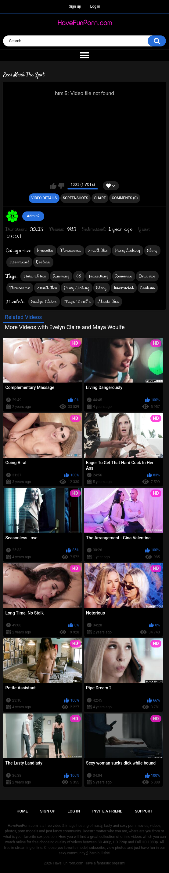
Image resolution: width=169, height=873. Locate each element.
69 (78, 276)
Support (144, 811)
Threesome (70, 250)
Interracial (19, 262)
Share (100, 198)
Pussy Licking (127, 250)
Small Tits (98, 250)
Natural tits (34, 276)
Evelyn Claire (44, 301)
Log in (95, 6)
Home (22, 811)
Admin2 (33, 216)
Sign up (75, 6)
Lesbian (43, 262)
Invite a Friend (107, 811)
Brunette (45, 250)
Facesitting (98, 276)
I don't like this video (61, 186)
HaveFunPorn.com (68, 863)
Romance (123, 276)
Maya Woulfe (77, 301)
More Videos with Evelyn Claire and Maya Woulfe (65, 327)
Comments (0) (125, 198)
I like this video (53, 186)
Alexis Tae (108, 301)
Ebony (152, 250)
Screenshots (75, 198)
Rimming (61, 276)
